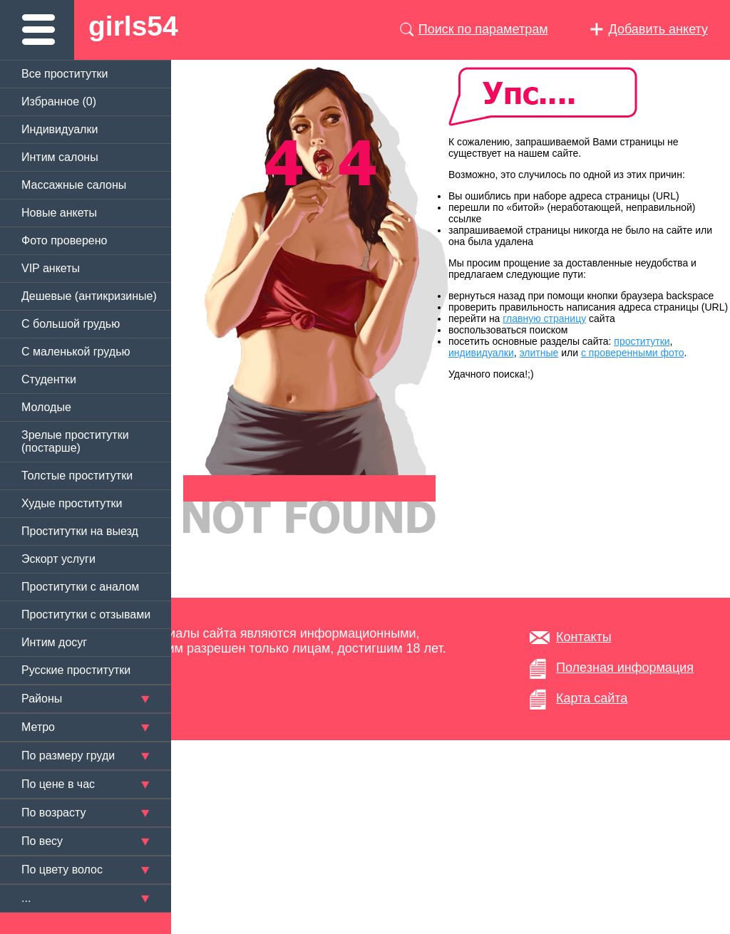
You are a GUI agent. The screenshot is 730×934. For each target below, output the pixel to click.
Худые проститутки (71, 503)
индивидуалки (481, 352)
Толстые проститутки (77, 475)
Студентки (48, 379)
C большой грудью (70, 324)
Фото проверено (64, 240)
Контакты (584, 637)
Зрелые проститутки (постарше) (75, 441)
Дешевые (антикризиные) (89, 296)
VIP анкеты (50, 268)
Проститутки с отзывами (85, 614)
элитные (539, 352)
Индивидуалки (59, 129)
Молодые (46, 407)
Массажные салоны (73, 185)
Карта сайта (591, 698)
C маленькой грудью (75, 352)
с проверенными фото (632, 352)
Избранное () (58, 101)
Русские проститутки (75, 670)
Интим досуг (54, 642)
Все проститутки (64, 74)
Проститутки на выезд (79, 531)
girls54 (133, 26)
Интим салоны (59, 157)
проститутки (641, 341)
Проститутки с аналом (80, 587)
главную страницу (544, 318)
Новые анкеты (59, 213)
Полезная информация (625, 667)
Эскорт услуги (58, 559)
